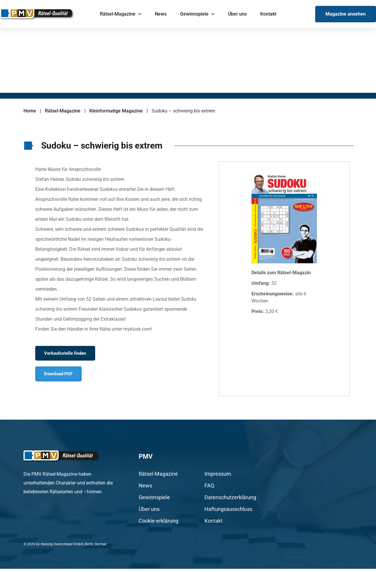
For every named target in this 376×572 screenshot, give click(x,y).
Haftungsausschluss (228, 512)
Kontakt (268, 14)
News (161, 14)
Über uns (237, 14)
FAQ (209, 489)
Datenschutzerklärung (230, 501)
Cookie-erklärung (158, 524)
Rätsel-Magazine (120, 13)
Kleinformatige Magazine (116, 111)
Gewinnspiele (197, 13)
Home (30, 111)
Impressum (217, 477)
